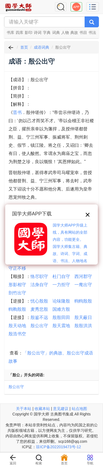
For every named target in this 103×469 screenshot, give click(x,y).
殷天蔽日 (83, 317)
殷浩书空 (17, 334)
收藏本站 (42, 408)
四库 (19, 32)
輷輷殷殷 (83, 301)
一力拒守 (61, 284)
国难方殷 (61, 309)
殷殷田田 (61, 317)
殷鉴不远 (39, 317)
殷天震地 (61, 325)
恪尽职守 (39, 276)
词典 (56, 32)
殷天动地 (17, 325)
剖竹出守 (17, 293)
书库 (10, 32)
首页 (24, 47)
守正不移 (17, 268)
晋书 (17, 112)
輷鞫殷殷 (17, 309)
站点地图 (79, 408)
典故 (74, 32)
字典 (47, 32)
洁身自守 (39, 284)
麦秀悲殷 (39, 309)
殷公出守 (39, 325)
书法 (92, 32)
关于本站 (23, 408)
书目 (83, 32)
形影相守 (17, 284)
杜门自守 (61, 276)
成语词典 (41, 47)
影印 (28, 32)
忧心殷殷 (39, 301)
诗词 (37, 32)
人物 (65, 32)
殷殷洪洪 (83, 325)
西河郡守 (83, 276)
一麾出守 (83, 284)
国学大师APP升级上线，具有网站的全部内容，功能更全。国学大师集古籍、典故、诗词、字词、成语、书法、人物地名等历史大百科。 (70, 246)
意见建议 (60, 408)
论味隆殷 (61, 301)
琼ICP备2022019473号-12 (58, 447)
